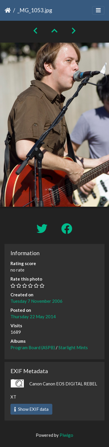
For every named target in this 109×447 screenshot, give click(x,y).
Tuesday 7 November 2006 (36, 301)
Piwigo (66, 435)
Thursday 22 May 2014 (33, 316)
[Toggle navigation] (98, 10)
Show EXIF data (31, 409)
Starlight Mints (73, 347)
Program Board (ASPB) (32, 347)
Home (8, 10)
